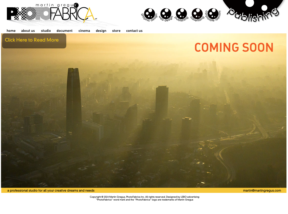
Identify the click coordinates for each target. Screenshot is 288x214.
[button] (34, 40)
